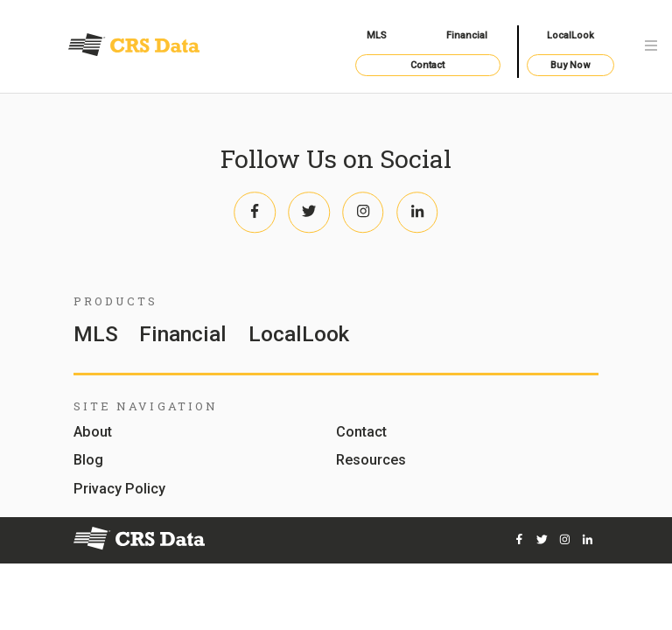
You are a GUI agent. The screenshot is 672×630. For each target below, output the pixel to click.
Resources (371, 460)
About (93, 432)
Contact (427, 65)
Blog (88, 460)
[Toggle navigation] (651, 47)
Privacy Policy (119, 489)
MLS (377, 35)
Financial (466, 35)
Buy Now (570, 65)
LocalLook (570, 35)
